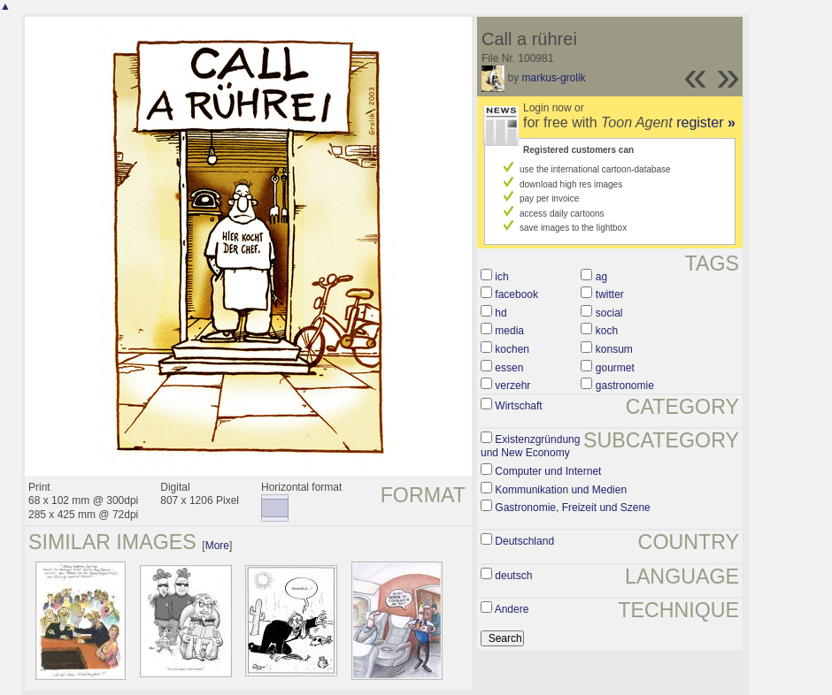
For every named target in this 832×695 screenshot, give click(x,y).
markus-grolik (554, 78)
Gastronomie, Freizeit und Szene (572, 507)
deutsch (513, 575)
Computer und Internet (548, 471)
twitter (610, 294)
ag (601, 277)
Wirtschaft (518, 406)
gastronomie (625, 385)
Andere (512, 609)
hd (500, 313)
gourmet (615, 368)
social (609, 313)
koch (607, 331)
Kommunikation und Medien (561, 490)
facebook (516, 294)
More (217, 545)
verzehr (512, 385)
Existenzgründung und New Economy (530, 446)
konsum (614, 349)
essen (509, 368)
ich (501, 277)
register (706, 122)
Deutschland (524, 541)
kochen (512, 349)
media (509, 331)
